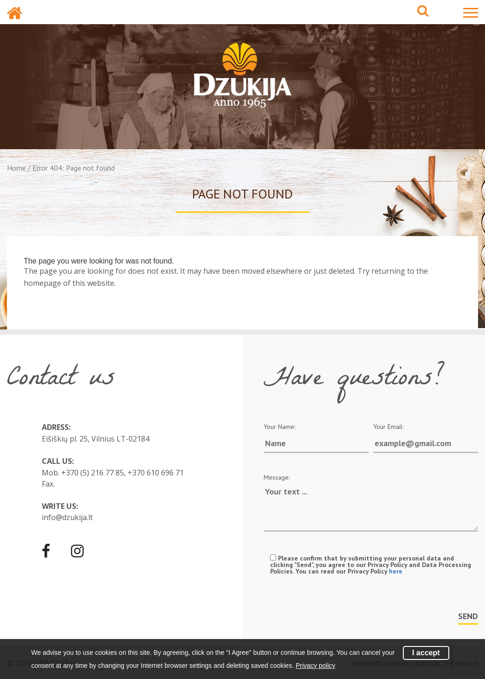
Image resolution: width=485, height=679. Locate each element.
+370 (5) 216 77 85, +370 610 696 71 (122, 473)
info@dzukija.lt (67, 517)
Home (16, 167)
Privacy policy (316, 665)
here (395, 571)
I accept (426, 653)
